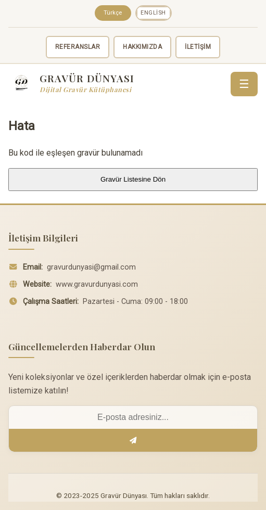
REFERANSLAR (77, 46)
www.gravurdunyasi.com (97, 284)
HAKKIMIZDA (142, 46)
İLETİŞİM (198, 46)
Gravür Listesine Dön (133, 179)
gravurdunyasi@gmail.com (91, 267)
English (153, 12)
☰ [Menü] (244, 84)
